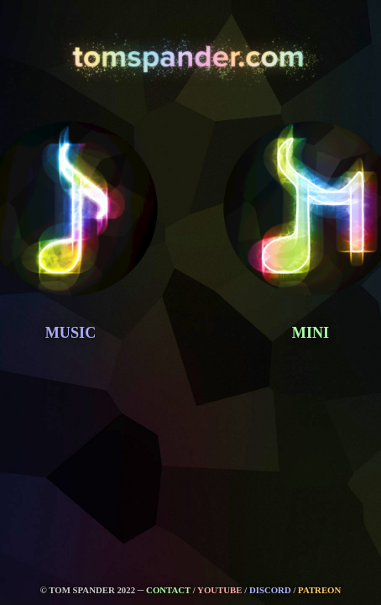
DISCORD (270, 590)
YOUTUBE (219, 590)
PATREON (319, 590)
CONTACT (168, 590)
